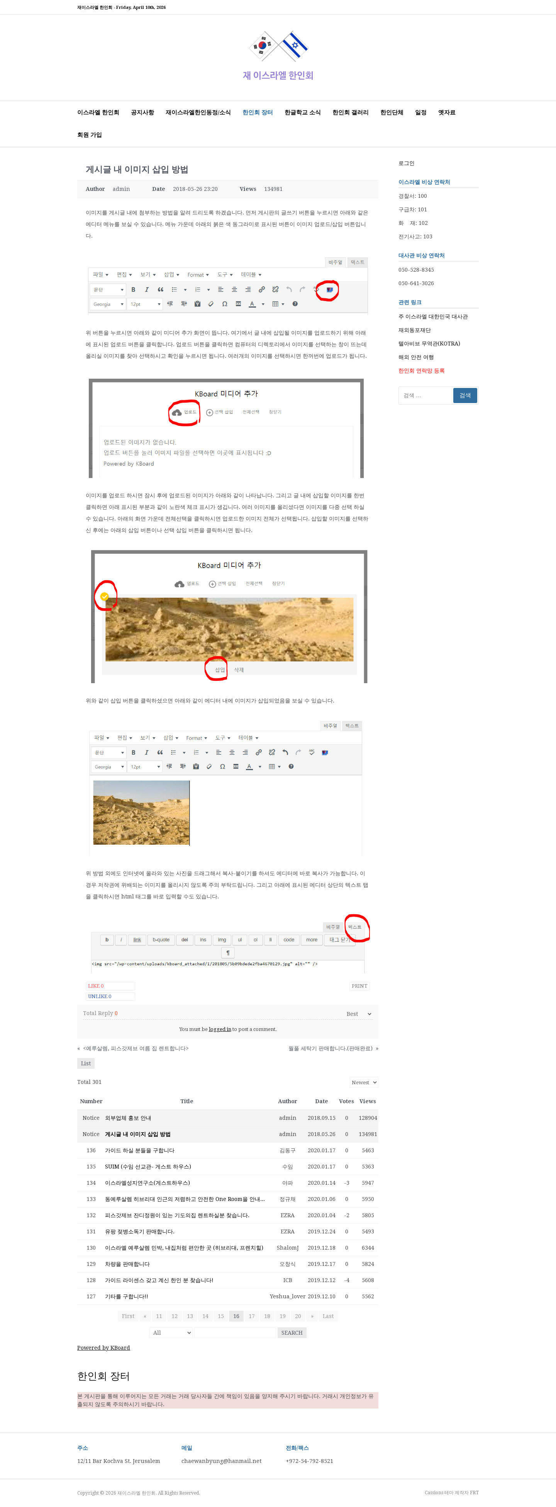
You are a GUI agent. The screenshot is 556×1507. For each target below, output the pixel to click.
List (86, 1063)
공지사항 (142, 112)
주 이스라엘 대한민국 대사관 (433, 316)
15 (221, 1316)
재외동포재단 (414, 330)
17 (252, 1316)
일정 (421, 112)
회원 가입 (89, 134)
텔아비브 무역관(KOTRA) (429, 343)
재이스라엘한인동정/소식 (198, 112)
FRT (474, 1492)
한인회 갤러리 (350, 112)
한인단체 (391, 112)
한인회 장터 (257, 112)
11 (159, 1316)
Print (360, 986)
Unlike (99, 996)
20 (298, 1316)
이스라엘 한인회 (98, 112)
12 (174, 1316)
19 (283, 1316)
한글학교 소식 (303, 112)
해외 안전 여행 (416, 357)
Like (95, 986)
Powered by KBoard (103, 1348)
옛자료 (447, 112)
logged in (220, 1029)
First (128, 1316)
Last (327, 1316)
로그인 (406, 163)
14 (205, 1316)
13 (190, 1316)
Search (292, 1333)
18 (267, 1316)
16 (236, 1316)
